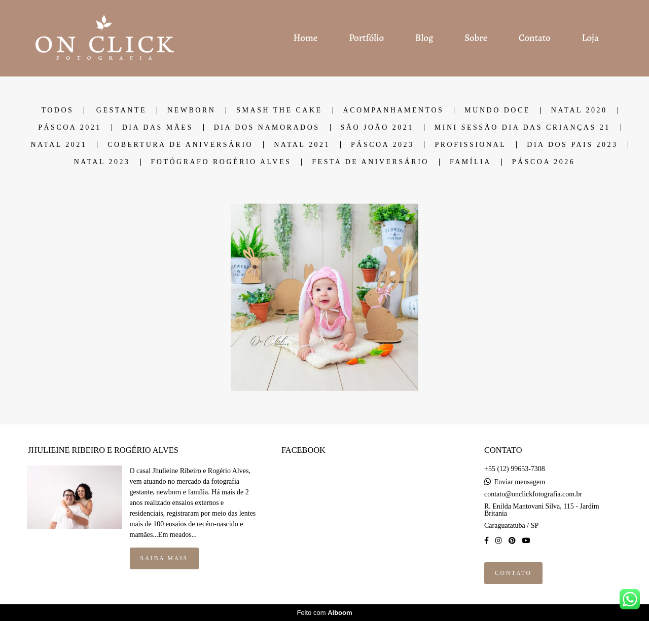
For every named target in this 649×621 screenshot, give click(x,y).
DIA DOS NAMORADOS (267, 127)
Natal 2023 (102, 162)
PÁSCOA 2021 (69, 127)
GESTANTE (121, 110)
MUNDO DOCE (497, 110)
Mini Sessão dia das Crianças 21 (522, 127)
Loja (590, 38)
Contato (535, 38)
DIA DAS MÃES (157, 127)
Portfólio (366, 38)
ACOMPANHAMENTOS (393, 110)
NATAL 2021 (59, 144)
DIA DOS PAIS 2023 (572, 144)
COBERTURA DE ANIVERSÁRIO (180, 144)
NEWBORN (191, 110)
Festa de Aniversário (370, 162)
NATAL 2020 (579, 110)
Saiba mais (164, 558)
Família (470, 162)
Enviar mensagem (519, 482)
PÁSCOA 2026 (543, 162)
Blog (424, 38)
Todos (57, 110)
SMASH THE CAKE (279, 110)
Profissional (470, 144)
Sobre (475, 38)
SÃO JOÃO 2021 (377, 127)
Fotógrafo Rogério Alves (221, 162)
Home (305, 38)
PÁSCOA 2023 (382, 144)
